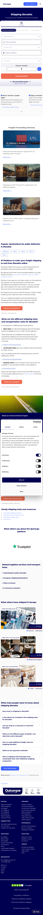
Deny (21, 491)
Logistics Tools (5, 821)
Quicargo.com (14, 775)
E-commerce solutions (11, 588)
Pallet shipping (5, 806)
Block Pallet (4, 839)
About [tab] (35, 427)
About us (4, 865)
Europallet (4, 837)
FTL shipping (5, 812)
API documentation (28, 847)
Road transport (5, 816)
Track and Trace (6, 818)
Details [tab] (21, 427)
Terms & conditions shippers (21, 902)
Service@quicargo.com (8, 860)
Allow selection (21, 485)
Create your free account (13, 498)
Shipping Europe (23, 775)
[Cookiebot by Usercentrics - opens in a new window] (33, 422)
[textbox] (22, 36)
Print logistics (26, 814)
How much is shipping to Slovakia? (15, 711)
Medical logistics (27, 804)
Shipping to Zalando (28, 830)
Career (3, 869)
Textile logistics (26, 819)
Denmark (31, 630)
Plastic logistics (26, 812)
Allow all (21, 480)
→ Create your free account (11, 344)
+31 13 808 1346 (5, 862)
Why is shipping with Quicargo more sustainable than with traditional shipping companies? (18, 759)
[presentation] (21, 42)
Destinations (5, 844)
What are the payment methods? (15, 750)
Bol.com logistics (27, 828)
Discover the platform (12, 308)
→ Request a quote (8, 368)
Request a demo (27, 837)
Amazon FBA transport (29, 826)
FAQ (23, 853)
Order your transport (11, 382)
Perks (2, 846)
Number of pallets (21, 65)
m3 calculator (5, 826)
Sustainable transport (7, 848)
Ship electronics (27, 816)
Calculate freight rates (11, 517)
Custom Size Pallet (7, 843)
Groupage (4, 808)
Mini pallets (4, 841)
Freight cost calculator (8, 828)
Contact (3, 867)
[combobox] (21, 36)
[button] (21, 573)
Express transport (6, 804)
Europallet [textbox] (7, 61)
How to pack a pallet (28, 849)
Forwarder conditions (21, 895)
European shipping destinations (15, 578)
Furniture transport (28, 806)
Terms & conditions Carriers (21, 899)
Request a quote (27, 839)
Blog (2, 872)
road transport (29, 374)
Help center (25, 851)
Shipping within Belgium (35, 659)
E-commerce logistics (28, 810)
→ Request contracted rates (11, 359)
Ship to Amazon (9, 583)
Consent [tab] (7, 427)
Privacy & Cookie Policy (21, 908)
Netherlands (38, 630)
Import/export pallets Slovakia (14, 573)
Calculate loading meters (12, 513)
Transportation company (8, 850)
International (5, 814)
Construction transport (29, 808)
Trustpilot (4, 783)
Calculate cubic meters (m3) (13, 515)
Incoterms (7, 519)
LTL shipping (5, 810)
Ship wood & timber (28, 818)
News (2, 871)
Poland (32, 688)
